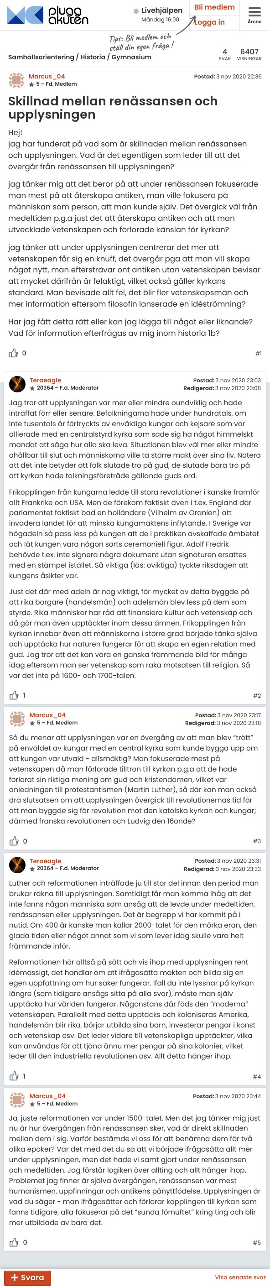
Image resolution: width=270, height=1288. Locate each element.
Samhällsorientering (41, 57)
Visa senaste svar (240, 1278)
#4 (257, 1077)
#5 (257, 1243)
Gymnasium (132, 57)
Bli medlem (214, 7)
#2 (257, 696)
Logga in (209, 22)
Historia (92, 57)
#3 (257, 841)
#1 (258, 354)
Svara (32, 1277)
